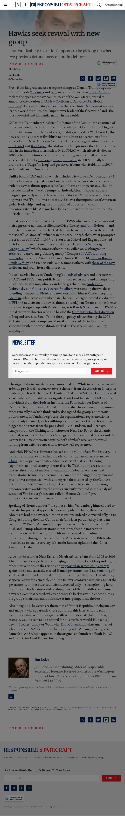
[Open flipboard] (33, 4)
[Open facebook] (25, 4)
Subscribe (100, 371)
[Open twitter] (18, 4)
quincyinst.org (114, 4)
